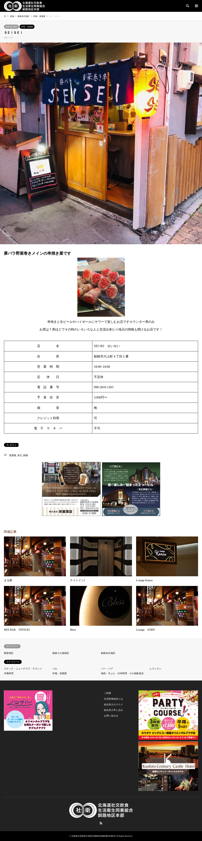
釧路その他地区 (60, 653)
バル (54, 668)
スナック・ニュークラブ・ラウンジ (23, 668)
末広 (19, 455)
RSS (101, 823)
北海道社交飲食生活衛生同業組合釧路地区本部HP (93, 836)
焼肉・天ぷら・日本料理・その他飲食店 (122, 673)
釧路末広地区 (11, 27)
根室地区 (8, 653)
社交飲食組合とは (113, 698)
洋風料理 (8, 673)
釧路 (25, 455)
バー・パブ (107, 668)
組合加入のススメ (113, 704)
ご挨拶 (107, 693)
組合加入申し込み (113, 710)
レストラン (155, 668)
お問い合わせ (111, 715)
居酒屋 (12, 455)
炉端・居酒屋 (27, 27)
